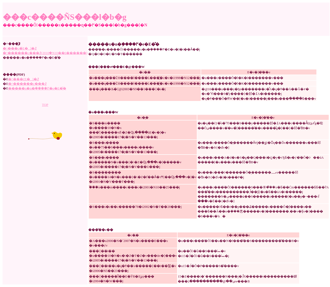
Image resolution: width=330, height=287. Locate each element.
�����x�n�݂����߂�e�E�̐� (37, 88)
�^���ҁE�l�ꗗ (23, 79)
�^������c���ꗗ (27, 84)
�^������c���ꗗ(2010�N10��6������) (45, 53)
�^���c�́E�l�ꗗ (20, 48)
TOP (45, 105)
